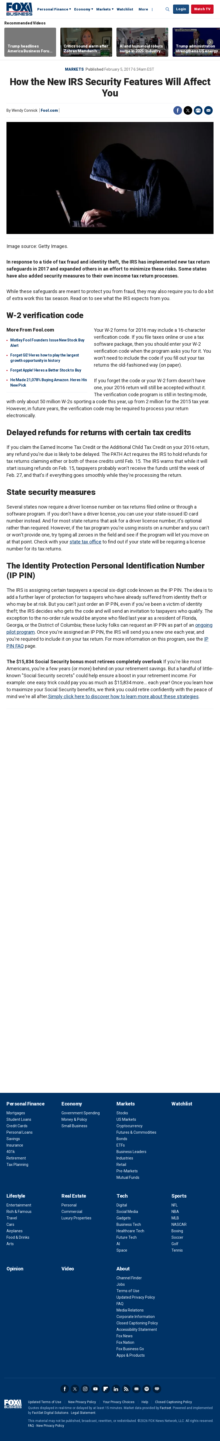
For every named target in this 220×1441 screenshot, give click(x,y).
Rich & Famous (19, 1211)
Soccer (177, 1237)
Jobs (120, 1284)
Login (181, 9)
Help (145, 1402)
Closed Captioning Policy (137, 1323)
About (123, 1268)
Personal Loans (19, 1132)
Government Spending (80, 1113)
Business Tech (128, 1224)
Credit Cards (17, 1126)
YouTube (95, 1389)
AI (118, 1244)
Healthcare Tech (130, 1231)
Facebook (177, 110)
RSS (126, 1389)
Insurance (14, 1145)
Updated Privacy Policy (135, 1297)
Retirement (16, 1158)
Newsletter (136, 1389)
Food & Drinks (17, 1237)
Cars (10, 1224)
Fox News (124, 1336)
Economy (82, 9)
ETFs (120, 1145)
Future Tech (126, 1237)
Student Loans (18, 1119)
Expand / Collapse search (167, 9)
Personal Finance (52, 9)
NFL (174, 1205)
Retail (121, 1164)
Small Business (74, 1126)
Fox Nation (125, 1342)
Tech (122, 1196)
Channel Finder (129, 1278)
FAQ (119, 1304)
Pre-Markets (127, 1171)
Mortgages (15, 1113)
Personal (69, 1205)
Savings (13, 1139)
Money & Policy (74, 1119)
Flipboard (105, 1389)
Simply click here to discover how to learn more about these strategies (123, 696)
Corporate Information (135, 1316)
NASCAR (179, 1224)
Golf (174, 1244)
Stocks (122, 1113)
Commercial (71, 1211)
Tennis (177, 1250)
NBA (175, 1211)
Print (198, 110)
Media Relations (130, 1310)
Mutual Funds (127, 1177)
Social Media (127, 1211)
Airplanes (14, 1231)
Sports (178, 1196)
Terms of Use (127, 1291)
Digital (121, 1205)
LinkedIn (116, 1389)
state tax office (85, 542)
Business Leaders (131, 1152)
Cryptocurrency (129, 1126)
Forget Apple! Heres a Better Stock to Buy (45, 370)
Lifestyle (15, 1196)
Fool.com (49, 110)
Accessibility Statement (136, 1329)
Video (67, 1268)
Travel (11, 1218)
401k (10, 1152)
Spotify (146, 1389)
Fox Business (19, 9)
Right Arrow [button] (210, 42)
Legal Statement (83, 1413)
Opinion (14, 1268)
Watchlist (125, 9)
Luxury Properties (76, 1218)
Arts (10, 1244)
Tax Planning (17, 1164)
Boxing (177, 1231)
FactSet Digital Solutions (50, 1413)
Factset (165, 1408)
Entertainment (18, 1205)
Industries (124, 1158)
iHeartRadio (157, 1389)
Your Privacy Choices (119, 1402)
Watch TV (202, 9)
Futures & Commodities (136, 1132)
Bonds (121, 1139)
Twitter (188, 110)
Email (208, 110)
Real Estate (73, 1196)
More (143, 9)
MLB (175, 1218)
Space (121, 1250)
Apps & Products (130, 1355)
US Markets (126, 1119)
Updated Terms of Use (44, 1402)
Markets (103, 9)
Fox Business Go (130, 1349)
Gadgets (123, 1218)
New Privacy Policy (82, 1402)
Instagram (85, 1389)
